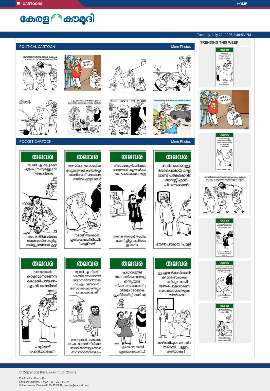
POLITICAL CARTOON (37, 47)
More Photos (181, 47)
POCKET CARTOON (35, 141)
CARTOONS (30, 4)
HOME (242, 4)
